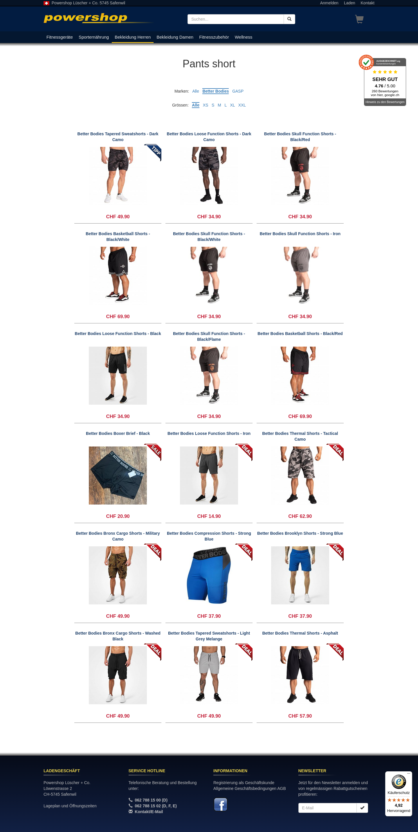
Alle (195, 91)
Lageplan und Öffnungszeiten (70, 806)
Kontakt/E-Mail (149, 811)
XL (232, 105)
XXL (242, 105)
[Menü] (408, 774)
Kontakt (367, 3)
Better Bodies (215, 91)
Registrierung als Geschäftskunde (243, 782)
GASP (238, 91)
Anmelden (329, 3)
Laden (349, 3)
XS (205, 105)
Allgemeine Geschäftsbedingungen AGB (249, 788)
